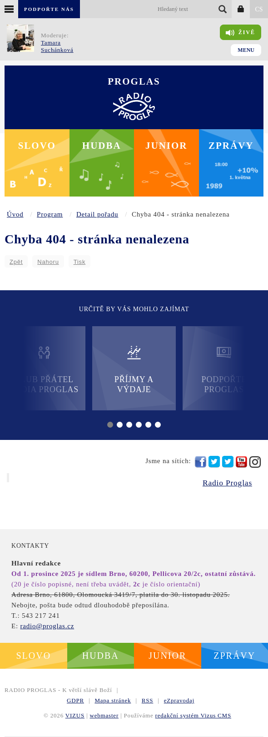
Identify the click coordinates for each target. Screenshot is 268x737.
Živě (240, 32)
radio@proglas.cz (47, 626)
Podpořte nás (49, 9)
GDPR (75, 700)
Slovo (37, 145)
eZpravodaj (179, 700)
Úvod (15, 214)
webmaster (104, 715)
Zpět (16, 261)
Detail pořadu (97, 214)
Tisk (80, 261)
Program (50, 214)
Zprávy (231, 145)
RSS (148, 700)
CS (259, 9)
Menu (246, 50)
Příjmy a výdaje (134, 369)
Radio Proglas (227, 482)
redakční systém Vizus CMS (193, 715)
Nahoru (48, 261)
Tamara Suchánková (57, 46)
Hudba (101, 145)
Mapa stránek (112, 700)
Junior (166, 145)
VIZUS (74, 715)
